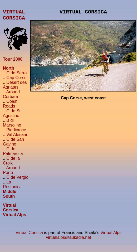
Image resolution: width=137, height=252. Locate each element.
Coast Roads (10, 107)
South (9, 199)
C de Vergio (17, 180)
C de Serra (16, 76)
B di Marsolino (12, 125)
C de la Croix (11, 163)
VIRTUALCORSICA (14, 17)
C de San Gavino (13, 144)
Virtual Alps (14, 218)
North (8, 71)
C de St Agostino (12, 116)
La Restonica (12, 187)
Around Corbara (11, 97)
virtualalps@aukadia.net (68, 240)
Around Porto (11, 173)
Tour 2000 (12, 62)
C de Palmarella (13, 154)
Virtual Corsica (10, 210)
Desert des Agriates (15, 88)
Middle (9, 194)
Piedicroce (16, 133)
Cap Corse (16, 81)
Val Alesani (16, 137)
